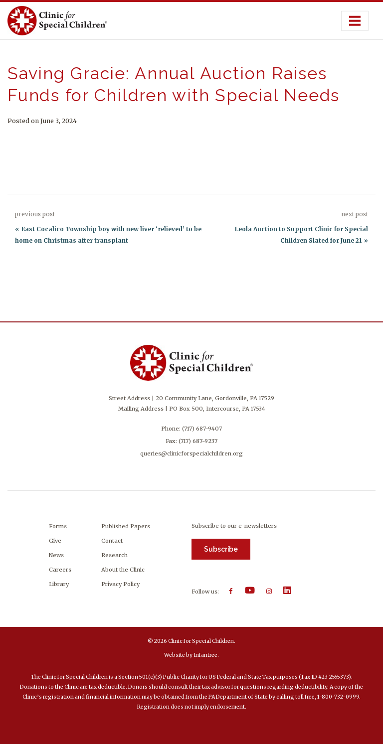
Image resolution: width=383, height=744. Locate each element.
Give (55, 540)
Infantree (205, 655)
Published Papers (125, 526)
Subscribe (221, 549)
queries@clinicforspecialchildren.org (191, 453)
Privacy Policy (120, 584)
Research (114, 555)
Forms (58, 526)
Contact (112, 540)
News (56, 555)
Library (59, 584)
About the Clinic (123, 569)
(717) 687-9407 (202, 428)
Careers (60, 569)
